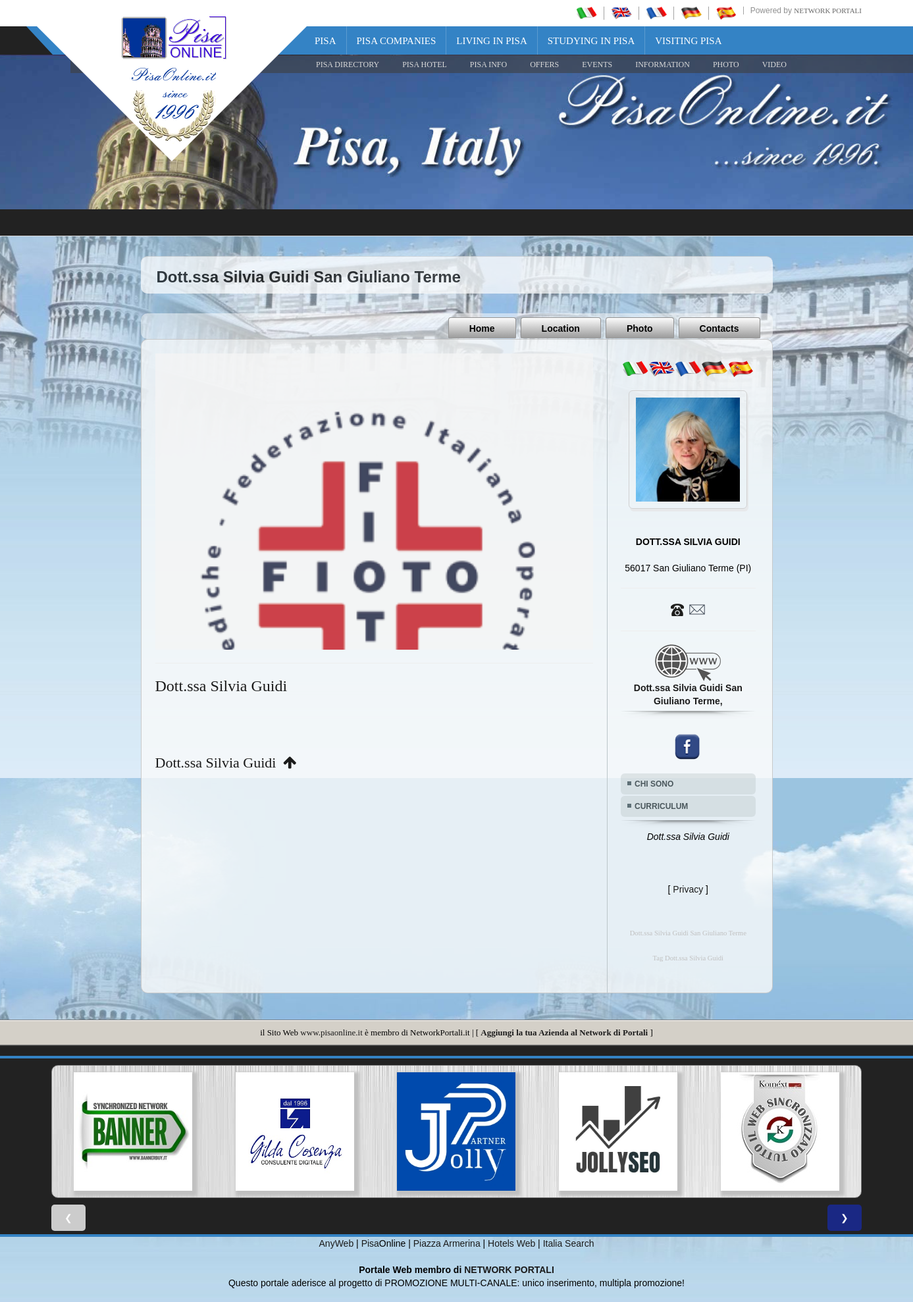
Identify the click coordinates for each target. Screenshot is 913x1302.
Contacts (719, 328)
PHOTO (726, 64)
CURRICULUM (661, 805)
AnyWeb (336, 1242)
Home (482, 328)
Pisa (325, 41)
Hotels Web (511, 1242)
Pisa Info (488, 64)
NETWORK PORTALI (509, 1269)
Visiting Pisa (688, 41)
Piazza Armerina (447, 1242)
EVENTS (597, 64)
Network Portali (828, 10)
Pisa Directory (347, 64)
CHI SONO (654, 783)
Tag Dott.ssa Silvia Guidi (687, 957)
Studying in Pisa (591, 41)
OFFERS (544, 64)
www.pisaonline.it (331, 1032)
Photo (640, 328)
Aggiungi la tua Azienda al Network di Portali (564, 1032)
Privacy (688, 888)
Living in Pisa (491, 41)
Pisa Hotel (424, 64)
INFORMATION (662, 64)
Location (561, 328)
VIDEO (774, 64)
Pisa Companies (396, 41)
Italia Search (568, 1242)
